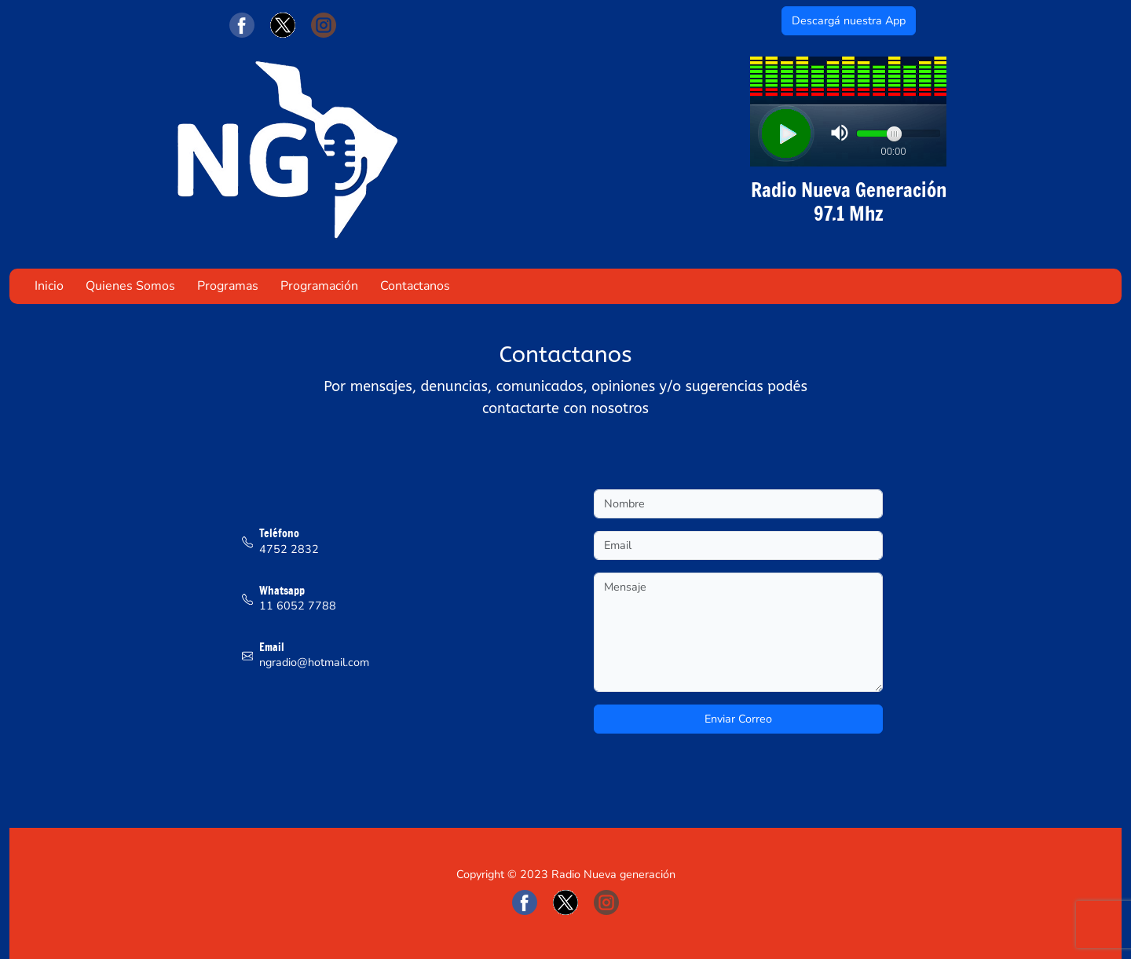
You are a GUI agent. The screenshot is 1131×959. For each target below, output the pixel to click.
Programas (227, 286)
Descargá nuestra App (849, 20)
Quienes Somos (130, 286)
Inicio (49, 286)
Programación (319, 286)
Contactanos (415, 286)
